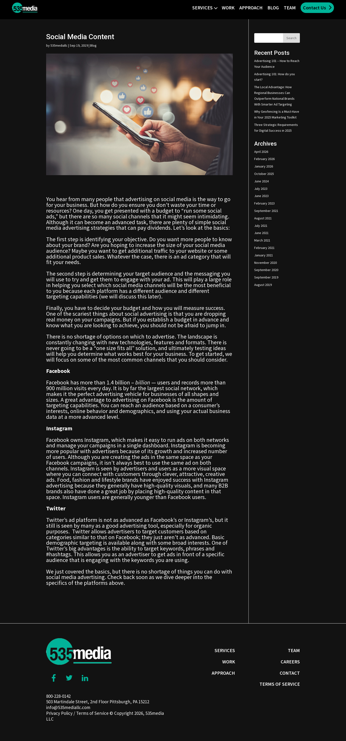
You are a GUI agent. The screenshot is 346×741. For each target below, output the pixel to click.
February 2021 (264, 248)
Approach (251, 8)
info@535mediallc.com (68, 707)
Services (202, 8)
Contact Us (314, 8)
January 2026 (263, 166)
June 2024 (261, 181)
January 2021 (263, 255)
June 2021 (261, 233)
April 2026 (261, 151)
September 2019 (266, 277)
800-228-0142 (58, 696)
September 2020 (266, 270)
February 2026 (264, 159)
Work (228, 8)
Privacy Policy (59, 713)
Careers (290, 662)
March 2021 (262, 240)
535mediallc (59, 45)
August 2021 (263, 218)
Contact (290, 673)
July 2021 (260, 225)
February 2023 (264, 203)
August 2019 (263, 285)
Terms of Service (92, 713)
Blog (273, 8)
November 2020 (265, 262)
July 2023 (260, 188)
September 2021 (266, 211)
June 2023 (261, 196)
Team (290, 8)
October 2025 (264, 174)
